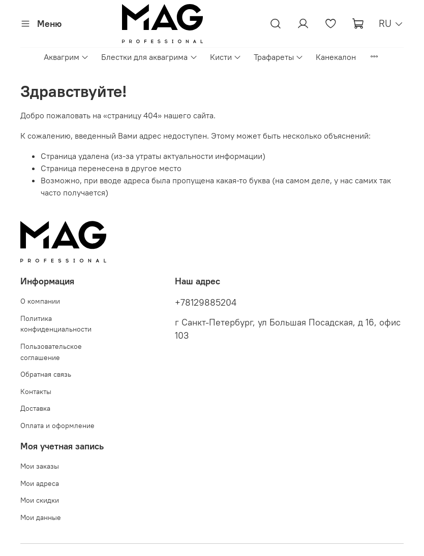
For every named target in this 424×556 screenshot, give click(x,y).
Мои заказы (39, 466)
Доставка (35, 408)
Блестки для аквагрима (149, 57)
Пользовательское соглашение (51, 352)
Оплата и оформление (57, 425)
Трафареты (279, 57)
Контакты (35, 391)
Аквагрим (66, 57)
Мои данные (40, 517)
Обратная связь (45, 374)
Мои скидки (39, 500)
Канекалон (336, 57)
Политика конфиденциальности (56, 324)
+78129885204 (205, 302)
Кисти (225, 57)
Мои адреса (39, 483)
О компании (40, 301)
